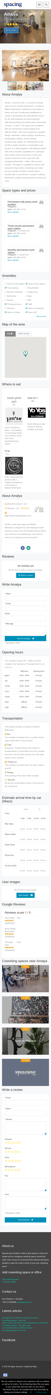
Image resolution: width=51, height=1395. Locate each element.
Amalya (25, 978)
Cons (7, 1194)
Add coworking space (10, 1279)
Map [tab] (9, 334)
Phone (7, 614)
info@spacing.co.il (24, 1302)
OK (31, 1392)
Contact (11, 30)
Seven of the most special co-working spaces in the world (24, 1323)
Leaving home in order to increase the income (20, 1318)
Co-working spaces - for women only (16, 1325)
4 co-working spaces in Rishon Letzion (17, 1328)
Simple (25, 1009)
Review (8, 1119)
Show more (41, 316)
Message (9, 624)
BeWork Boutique (25, 1040)
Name (8, 594)
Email (7, 604)
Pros (6, 1176)
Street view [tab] (23, 334)
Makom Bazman (25, 1071)
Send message (25, 638)
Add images (25, 895)
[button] (46, 52)
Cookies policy (41, 1392)
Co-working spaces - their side (14, 1320)
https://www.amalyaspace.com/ (18, 516)
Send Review (25, 1220)
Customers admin (9, 1282)
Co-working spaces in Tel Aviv (14, 1330)
